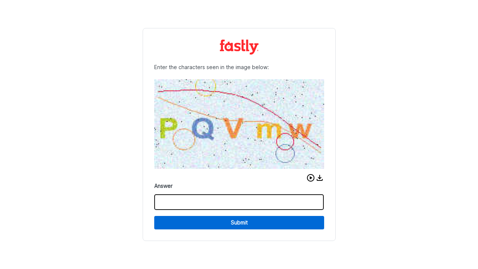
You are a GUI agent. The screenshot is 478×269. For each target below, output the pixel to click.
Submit (239, 222)
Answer (163, 186)
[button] (310, 177)
